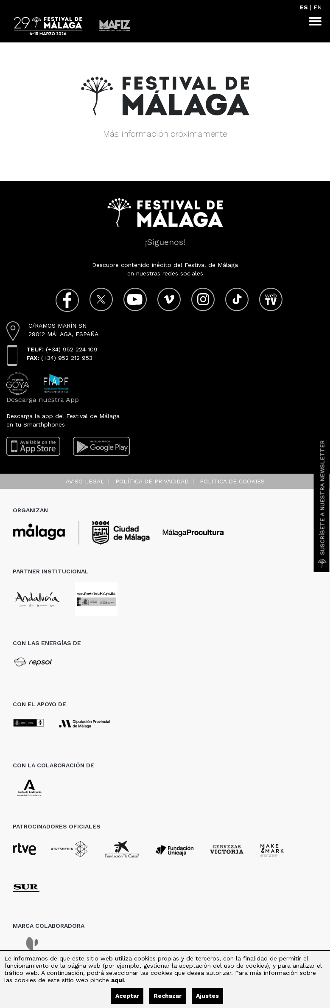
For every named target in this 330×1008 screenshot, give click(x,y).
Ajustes (207, 995)
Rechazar (168, 995)
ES (304, 7)
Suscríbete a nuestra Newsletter (322, 504)
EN (317, 7)
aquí (117, 980)
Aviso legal (85, 481)
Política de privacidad (152, 481)
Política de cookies (232, 481)
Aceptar (127, 995)
